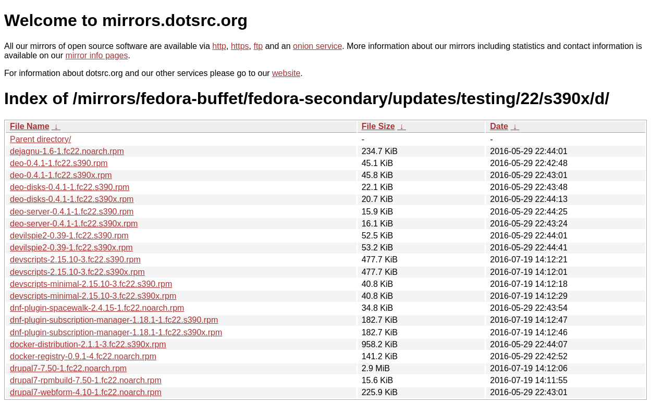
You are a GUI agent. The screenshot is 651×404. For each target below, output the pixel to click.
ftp (258, 46)
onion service (317, 46)
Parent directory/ (40, 139)
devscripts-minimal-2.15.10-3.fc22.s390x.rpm (93, 296)
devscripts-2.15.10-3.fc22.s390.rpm (75, 259)
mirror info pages (96, 55)
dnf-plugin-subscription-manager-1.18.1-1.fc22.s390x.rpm (116, 332)
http (219, 46)
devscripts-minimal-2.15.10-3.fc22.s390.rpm (91, 284)
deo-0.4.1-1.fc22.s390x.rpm (61, 175)
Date (499, 126)
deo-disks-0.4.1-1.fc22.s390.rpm (69, 187)
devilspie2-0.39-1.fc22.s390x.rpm (71, 247)
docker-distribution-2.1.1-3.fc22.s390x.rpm (88, 344)
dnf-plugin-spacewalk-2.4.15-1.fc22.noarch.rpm (97, 308)
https (240, 46)
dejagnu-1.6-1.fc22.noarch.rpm (67, 151)
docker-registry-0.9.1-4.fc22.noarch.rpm (83, 356)
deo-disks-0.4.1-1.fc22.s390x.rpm (71, 199)
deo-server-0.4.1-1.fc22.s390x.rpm (74, 223)
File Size (378, 126)
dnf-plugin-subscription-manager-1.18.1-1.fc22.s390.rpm (114, 319)
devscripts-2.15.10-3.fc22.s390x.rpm (77, 272)
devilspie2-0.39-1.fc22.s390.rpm (69, 235)
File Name (30, 126)
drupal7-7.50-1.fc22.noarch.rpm (68, 368)
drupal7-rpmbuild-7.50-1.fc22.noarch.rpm (86, 380)
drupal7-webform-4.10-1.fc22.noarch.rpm (86, 392)
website (286, 73)
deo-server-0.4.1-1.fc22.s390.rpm (71, 211)
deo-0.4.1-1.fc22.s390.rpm (59, 163)
